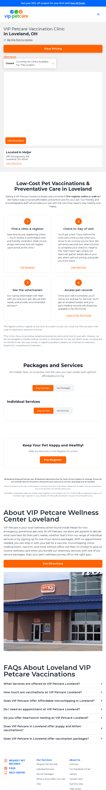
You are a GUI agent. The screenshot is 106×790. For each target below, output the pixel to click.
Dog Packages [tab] (43, 388)
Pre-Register (27, 267)
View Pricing (53, 48)
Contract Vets (76, 779)
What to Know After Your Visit (51, 779)
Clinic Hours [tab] (10, 57)
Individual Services (45, 769)
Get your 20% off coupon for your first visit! (53, 3)
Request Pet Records (47, 764)
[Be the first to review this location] (18, 40)
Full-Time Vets (76, 784)
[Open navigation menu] (98, 14)
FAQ (39, 784)
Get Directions (16, 140)
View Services (78, 267)
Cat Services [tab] (63, 410)
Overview (74, 764)
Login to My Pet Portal (78, 315)
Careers (73, 774)
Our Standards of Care (80, 769)
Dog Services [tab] (43, 410)
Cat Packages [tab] (63, 388)
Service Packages (45, 774)
